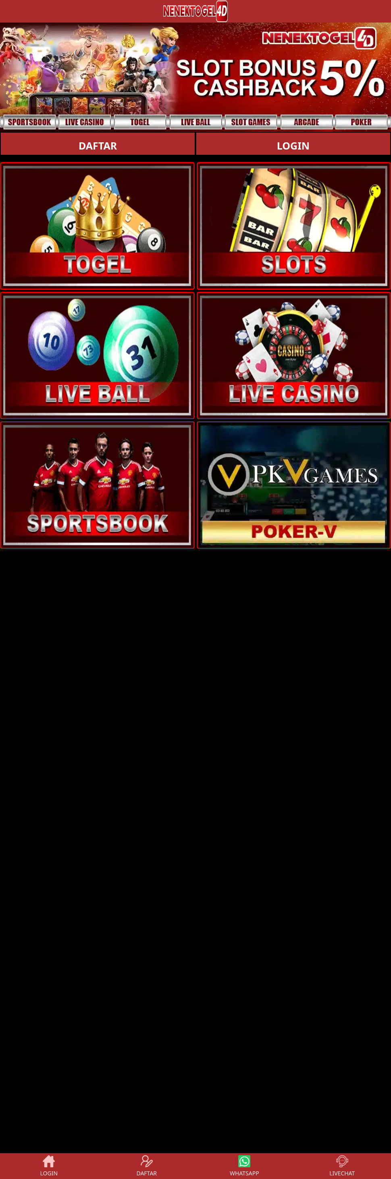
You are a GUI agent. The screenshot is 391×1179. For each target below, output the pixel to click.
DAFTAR (98, 145)
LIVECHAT (342, 1166)
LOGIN (293, 145)
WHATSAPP (244, 1166)
